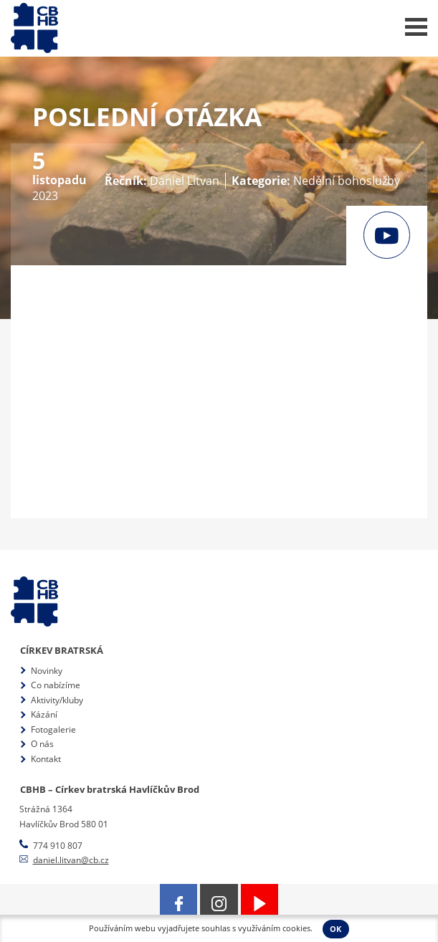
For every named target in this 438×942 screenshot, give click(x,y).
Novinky (46, 671)
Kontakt (46, 759)
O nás (42, 744)
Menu (416, 27)
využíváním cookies (274, 928)
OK (335, 929)
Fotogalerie (53, 729)
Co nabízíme (55, 685)
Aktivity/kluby (57, 700)
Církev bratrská (61, 650)
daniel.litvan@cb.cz (71, 860)
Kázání (44, 714)
